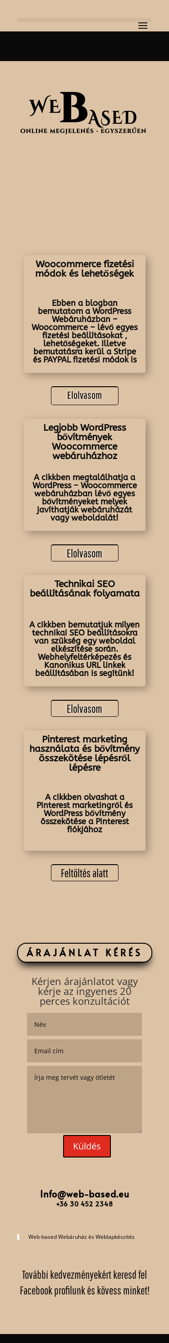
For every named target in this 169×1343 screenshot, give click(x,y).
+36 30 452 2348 (84, 1204)
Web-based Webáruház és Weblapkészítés (81, 1237)
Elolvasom (84, 395)
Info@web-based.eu (84, 1194)
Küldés (87, 1146)
